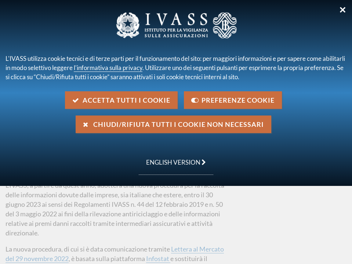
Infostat (158, 258)
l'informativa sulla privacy (108, 68)
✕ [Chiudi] (342, 10)
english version (172, 158)
